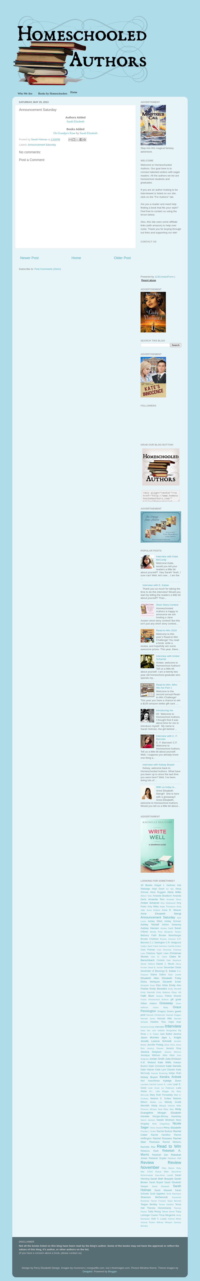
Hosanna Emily (147, 1027)
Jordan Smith (157, 1058)
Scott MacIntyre (173, 1194)
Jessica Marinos (172, 1052)
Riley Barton (168, 1168)
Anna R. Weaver (171, 910)
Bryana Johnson (168, 939)
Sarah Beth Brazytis (161, 1178)
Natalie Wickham (166, 1120)
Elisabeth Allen (150, 978)
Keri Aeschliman (150, 1080)
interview (159, 1027)
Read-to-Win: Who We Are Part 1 (166, 686)
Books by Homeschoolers (52, 93)
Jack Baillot (166, 1034)
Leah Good (153, 1088)
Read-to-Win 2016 (166, 630)
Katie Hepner (147, 1069)
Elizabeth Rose (148, 985)
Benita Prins (156, 932)
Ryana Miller (162, 1172)
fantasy (159, 996)
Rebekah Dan (160, 1155)
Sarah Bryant (156, 1182)
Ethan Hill (176, 992)
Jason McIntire (150, 1037)
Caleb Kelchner (160, 946)
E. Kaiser (171, 971)
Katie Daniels (173, 1066)
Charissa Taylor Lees (157, 953)
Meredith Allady (149, 1105)
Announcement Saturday (42, 144)
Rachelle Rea (148, 1147)
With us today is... (166, 787)
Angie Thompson (168, 906)
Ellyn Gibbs (162, 985)
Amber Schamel (150, 902)
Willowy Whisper (164, 1222)
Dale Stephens (173, 960)
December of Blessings (153, 971)
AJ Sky (170, 889)
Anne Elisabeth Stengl (161, 913)
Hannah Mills (164, 1018)
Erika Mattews (163, 992)
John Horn (168, 1055)
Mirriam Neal (156, 1109)
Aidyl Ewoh (158, 888)
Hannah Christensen (155, 1015)
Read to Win (169, 1146)
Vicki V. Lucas (158, 1218)
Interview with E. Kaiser (155, 585)
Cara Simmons (164, 950)
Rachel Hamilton (161, 1135)
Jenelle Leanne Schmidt (156, 1041)
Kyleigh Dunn (172, 1080)
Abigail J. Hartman (164, 885)
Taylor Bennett (174, 1201)
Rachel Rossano (162, 1138)
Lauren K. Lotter (164, 1084)
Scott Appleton (157, 1193)
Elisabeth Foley (171, 978)
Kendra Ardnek (170, 1076)
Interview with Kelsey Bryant (158, 764)
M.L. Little (154, 1091)
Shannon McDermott (154, 1197)
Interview (173, 1026)
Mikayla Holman (167, 1106)
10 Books (146, 885)
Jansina (177, 1034)
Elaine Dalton (158, 974)
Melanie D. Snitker (160, 1098)
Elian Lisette (174, 974)
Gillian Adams (149, 1003)
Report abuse (148, 280)
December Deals (172, 967)
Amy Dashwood (168, 903)
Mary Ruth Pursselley (161, 1095)
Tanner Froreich (158, 1201)
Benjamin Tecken (172, 932)
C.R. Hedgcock (173, 942)
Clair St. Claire (159, 957)
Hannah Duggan (173, 1015)
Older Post (122, 258)
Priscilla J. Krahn (148, 1131)
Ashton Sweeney (171, 924)
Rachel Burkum (164, 1131)
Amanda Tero (156, 899)
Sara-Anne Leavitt (164, 1175)
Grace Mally (160, 1007)
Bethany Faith (148, 935)
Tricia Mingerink (167, 1215)
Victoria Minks (174, 1219)
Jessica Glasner (155, 1048)
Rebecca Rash (150, 1151)
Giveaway (166, 1003)
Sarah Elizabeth (89, 133)
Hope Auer (174, 1022)
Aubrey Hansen (150, 928)
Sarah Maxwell (163, 1190)
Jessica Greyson (151, 1051)
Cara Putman (148, 949)
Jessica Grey (173, 1048)
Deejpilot (88, 1271)
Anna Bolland (153, 910)
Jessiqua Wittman (150, 1055)
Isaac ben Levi (148, 1030)
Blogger (112, 1271)
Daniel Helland (148, 964)
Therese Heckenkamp (159, 1208)
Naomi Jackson (148, 1120)
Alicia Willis (174, 892)
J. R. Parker (153, 1034)
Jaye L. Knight (171, 1037)
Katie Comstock (157, 1066)
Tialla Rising (154, 1211)
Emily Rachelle (148, 992)
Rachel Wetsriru (172, 1142)
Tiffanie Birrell (168, 1211)
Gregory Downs (165, 1011)
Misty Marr (169, 1109)
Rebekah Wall (174, 1158)
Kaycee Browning (159, 1073)
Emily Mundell (174, 989)
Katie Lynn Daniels (165, 1069)
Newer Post (29, 258)
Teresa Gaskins (166, 1204)
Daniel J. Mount (165, 964)
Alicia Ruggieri (158, 892)
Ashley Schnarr (172, 921)
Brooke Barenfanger (170, 935)
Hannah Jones (148, 1018)
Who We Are (25, 93)
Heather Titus (158, 1022)
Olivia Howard (156, 1128)
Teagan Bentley (149, 1204)
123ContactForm (164, 276)
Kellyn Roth (175, 1073)
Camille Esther (174, 946)
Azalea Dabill (167, 928)
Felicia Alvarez (173, 996)
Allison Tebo (146, 896)
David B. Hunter (155, 967)
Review (147, 1162)
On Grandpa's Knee (64, 133)
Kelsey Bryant (149, 1077)
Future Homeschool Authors (154, 999)
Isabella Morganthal (167, 1030)
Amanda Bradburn (162, 895)
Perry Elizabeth (172, 1127)
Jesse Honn (169, 1045)
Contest (161, 960)
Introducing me (164, 710)
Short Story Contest (167, 604)
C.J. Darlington (157, 942)
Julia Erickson (173, 1058)
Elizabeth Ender (172, 981)
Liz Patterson (167, 1088)
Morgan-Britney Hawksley (166, 1116)
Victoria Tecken (148, 1222)
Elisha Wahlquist (150, 981)
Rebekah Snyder (157, 1158)
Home (76, 258)
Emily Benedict (158, 988)
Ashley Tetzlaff (150, 924)
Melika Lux (156, 1102)
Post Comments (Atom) (48, 269)
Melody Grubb (173, 1102)
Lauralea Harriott (148, 1084)
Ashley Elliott (155, 921)
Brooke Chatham (150, 939)
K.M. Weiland (148, 1062)
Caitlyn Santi (146, 946)
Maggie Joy (168, 1091)
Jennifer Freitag (155, 1044)
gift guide (176, 999)
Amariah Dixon (174, 899)
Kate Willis (164, 1062)
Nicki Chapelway (161, 1124)
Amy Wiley (153, 906)
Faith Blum (147, 995)
